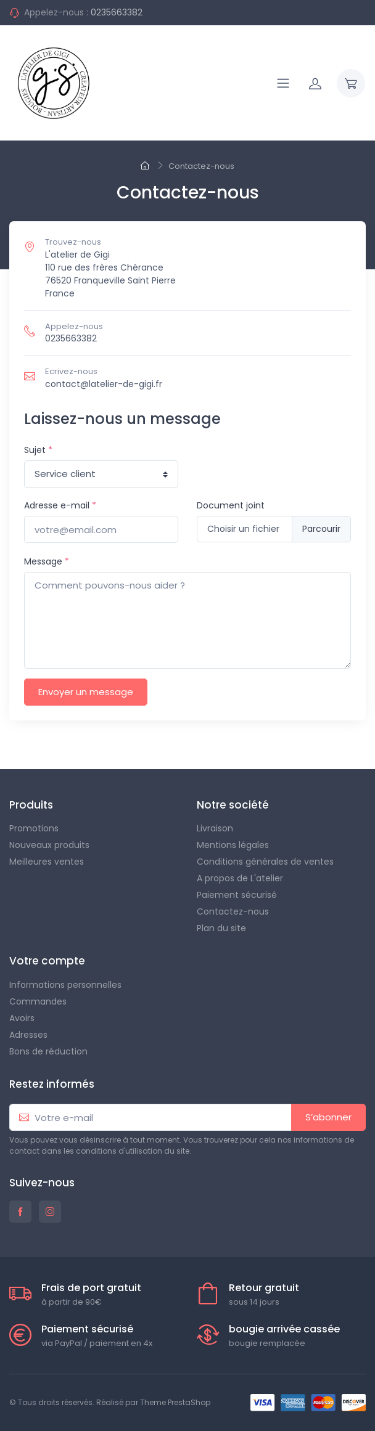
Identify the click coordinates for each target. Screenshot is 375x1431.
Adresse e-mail (60, 505)
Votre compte (47, 960)
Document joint (231, 505)
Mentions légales (233, 845)
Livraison (215, 828)
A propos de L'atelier (240, 878)
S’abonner (328, 1117)
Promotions (34, 828)
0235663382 (116, 12)
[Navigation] (283, 83)
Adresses (28, 1035)
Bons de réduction (48, 1051)
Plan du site (221, 928)
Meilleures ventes (46, 861)
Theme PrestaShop (175, 1402)
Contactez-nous (233, 911)
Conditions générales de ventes (265, 861)
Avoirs (22, 1018)
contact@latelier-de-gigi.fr (103, 384)
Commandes (38, 1001)
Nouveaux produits (49, 845)
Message (46, 561)
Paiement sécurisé (237, 895)
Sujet (38, 450)
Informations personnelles (65, 985)
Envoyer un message (85, 691)
